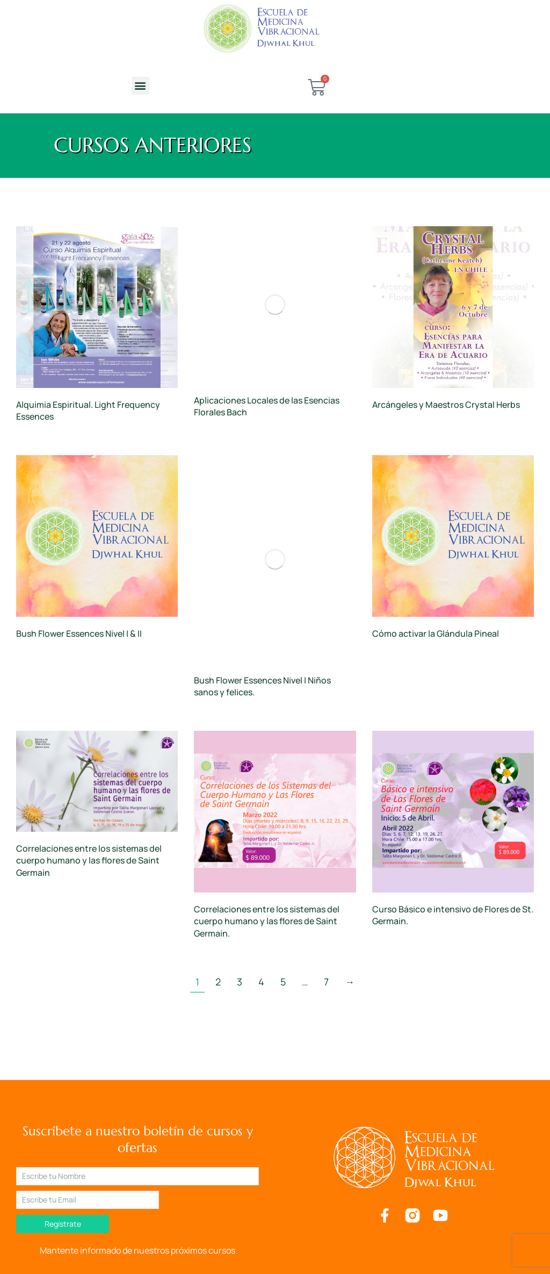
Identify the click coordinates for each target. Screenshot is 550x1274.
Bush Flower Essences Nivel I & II (79, 633)
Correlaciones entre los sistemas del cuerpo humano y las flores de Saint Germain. (266, 921)
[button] (140, 86)
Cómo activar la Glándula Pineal (435, 633)
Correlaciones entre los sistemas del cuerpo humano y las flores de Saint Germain (89, 861)
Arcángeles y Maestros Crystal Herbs (446, 405)
